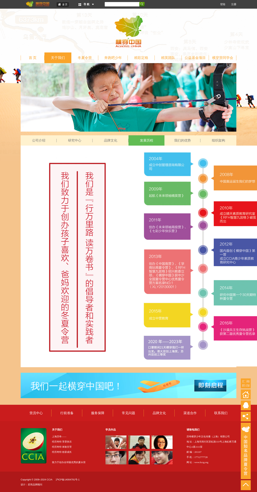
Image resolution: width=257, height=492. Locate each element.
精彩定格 (141, 58)
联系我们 (221, 413)
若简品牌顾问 (35, 484)
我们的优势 (182, 140)
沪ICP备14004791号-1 (68, 479)
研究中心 (74, 140)
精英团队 (168, 58)
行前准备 (67, 413)
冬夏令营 (85, 58)
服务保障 (97, 413)
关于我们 (58, 58)
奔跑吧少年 (113, 58)
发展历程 (146, 140)
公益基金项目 (195, 58)
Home (63, 4)
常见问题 (128, 413)
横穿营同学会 (222, 58)
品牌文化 (110, 140)
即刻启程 (210, 386)
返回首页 (246, 394)
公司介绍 (38, 140)
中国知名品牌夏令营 (246, 451)
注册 (233, 4)
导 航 (86, 4)
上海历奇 (246, 383)
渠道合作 (190, 413)
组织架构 (218, 140)
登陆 (222, 4)
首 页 (33, 58)
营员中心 (36, 413)
